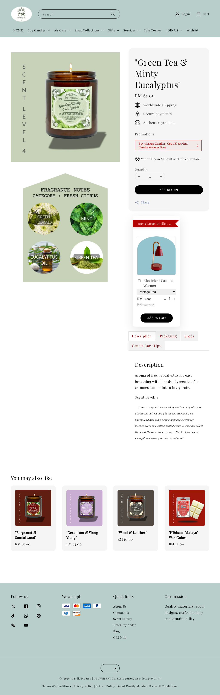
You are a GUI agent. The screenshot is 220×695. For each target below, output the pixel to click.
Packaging (168, 336)
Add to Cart (168, 190)
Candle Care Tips (146, 345)
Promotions (144, 134)
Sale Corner (152, 30)
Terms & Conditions (57, 686)
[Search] (113, 14)
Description (142, 336)
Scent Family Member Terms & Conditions (148, 686)
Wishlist (193, 30)
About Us (120, 606)
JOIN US (172, 30)
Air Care (60, 30)
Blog (116, 631)
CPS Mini (120, 637)
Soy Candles (37, 30)
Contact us (121, 613)
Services (129, 30)
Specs (189, 336)
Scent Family (122, 619)
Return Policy (105, 686)
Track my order (124, 625)
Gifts (111, 30)
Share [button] (142, 202)
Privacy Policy (83, 686)
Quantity (141, 169)
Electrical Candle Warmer (155, 282)
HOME (18, 30)
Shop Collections (87, 30)
